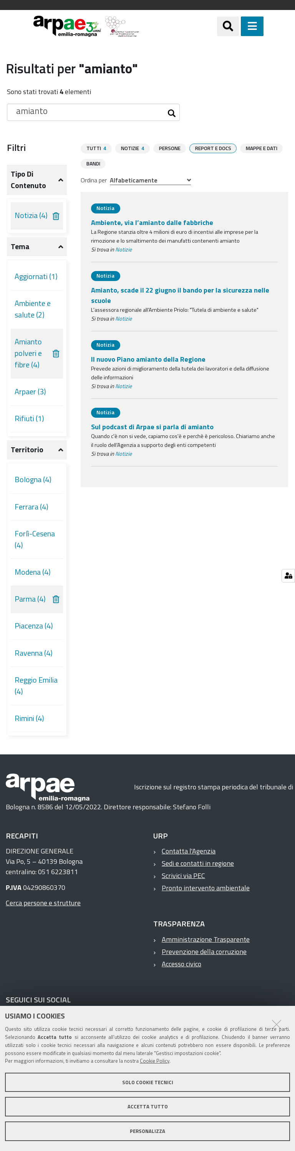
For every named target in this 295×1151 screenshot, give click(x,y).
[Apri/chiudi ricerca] (238, 26)
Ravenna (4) (34, 653)
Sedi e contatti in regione (198, 863)
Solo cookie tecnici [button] (147, 1082)
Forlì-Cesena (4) (35, 539)
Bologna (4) (33, 479)
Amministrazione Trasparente (206, 939)
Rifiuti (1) (29, 418)
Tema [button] (20, 246)
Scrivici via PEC (183, 875)
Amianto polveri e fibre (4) (28, 353)
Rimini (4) (29, 718)
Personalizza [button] (147, 1131)
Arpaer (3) (30, 391)
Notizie (123, 249)
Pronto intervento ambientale (206, 888)
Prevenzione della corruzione (204, 951)
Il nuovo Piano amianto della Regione (148, 359)
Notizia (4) (31, 215)
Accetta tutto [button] (148, 1106)
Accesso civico (181, 964)
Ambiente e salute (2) (33, 309)
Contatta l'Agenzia (188, 851)
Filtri (16, 147)
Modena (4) (33, 572)
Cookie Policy (154, 1061)
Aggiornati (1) (36, 276)
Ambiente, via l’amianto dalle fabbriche (152, 222)
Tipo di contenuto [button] (28, 179)
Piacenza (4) (34, 626)
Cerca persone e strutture (43, 903)
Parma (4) (30, 599)
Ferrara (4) (31, 507)
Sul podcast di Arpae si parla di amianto (152, 426)
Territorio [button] (27, 449)
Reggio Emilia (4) (36, 685)
